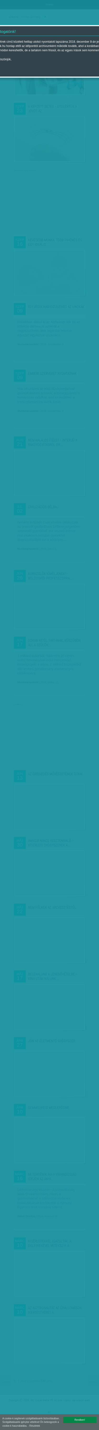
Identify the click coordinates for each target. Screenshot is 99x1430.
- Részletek (34, 1426)
